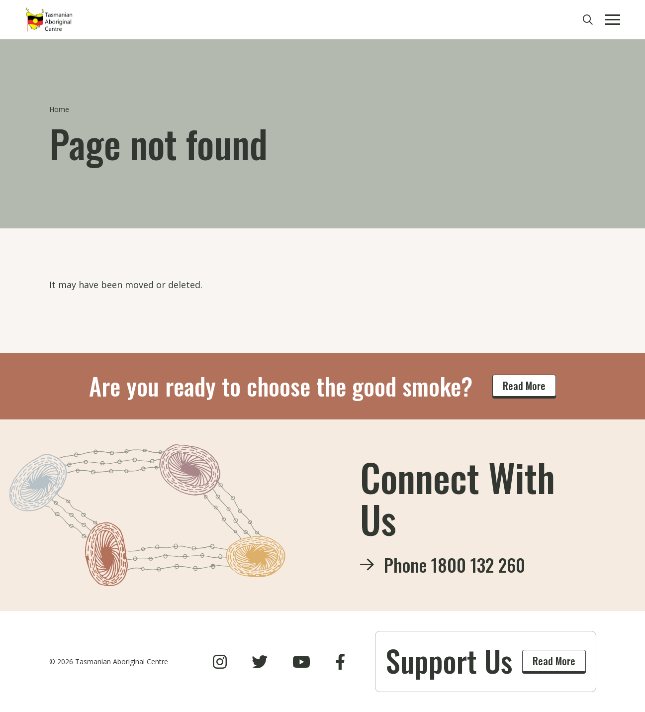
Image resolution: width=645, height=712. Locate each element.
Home (59, 109)
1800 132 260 (478, 564)
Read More (524, 385)
